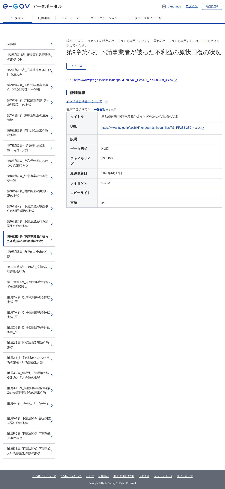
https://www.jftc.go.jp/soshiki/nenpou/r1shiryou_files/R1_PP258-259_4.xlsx (123, 80)
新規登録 (212, 6)
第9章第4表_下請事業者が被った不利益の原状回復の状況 (27, 239)
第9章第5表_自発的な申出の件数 (27, 254)
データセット (18, 18)
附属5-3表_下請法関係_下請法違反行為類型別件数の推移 (29, 451)
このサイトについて (44, 476)
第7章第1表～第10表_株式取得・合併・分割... (26, 148)
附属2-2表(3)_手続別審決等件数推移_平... (28, 330)
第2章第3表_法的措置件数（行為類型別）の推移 (27, 102)
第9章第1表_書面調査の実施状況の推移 (27, 193)
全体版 (11, 44)
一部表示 (99, 109)
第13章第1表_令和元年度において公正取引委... (28, 284)
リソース (76, 66)
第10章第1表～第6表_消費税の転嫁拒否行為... (28, 269)
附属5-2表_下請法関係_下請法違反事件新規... (29, 436)
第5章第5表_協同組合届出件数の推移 (27, 133)
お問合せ (144, 476)
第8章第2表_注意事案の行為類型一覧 (27, 178)
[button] (171, 6)
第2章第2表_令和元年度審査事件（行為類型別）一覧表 (27, 87)
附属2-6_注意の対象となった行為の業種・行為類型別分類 (28, 360)
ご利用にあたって (71, 476)
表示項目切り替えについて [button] (87, 101)
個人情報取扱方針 (123, 476)
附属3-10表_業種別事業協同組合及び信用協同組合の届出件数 (29, 390)
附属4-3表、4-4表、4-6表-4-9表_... (28, 405)
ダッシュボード (163, 476)
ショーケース (70, 18)
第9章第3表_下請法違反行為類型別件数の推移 (27, 223)
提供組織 (44, 18)
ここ (204, 40)
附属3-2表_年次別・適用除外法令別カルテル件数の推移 (28, 375)
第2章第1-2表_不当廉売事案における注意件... (29, 72)
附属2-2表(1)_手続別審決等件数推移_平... (28, 299)
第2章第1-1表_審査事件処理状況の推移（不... (29, 57)
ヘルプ (90, 476)
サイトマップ (185, 476)
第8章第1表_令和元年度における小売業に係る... (27, 163)
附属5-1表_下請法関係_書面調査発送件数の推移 (29, 420)
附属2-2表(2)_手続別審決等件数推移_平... (28, 314)
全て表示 (111, 109)
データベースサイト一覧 (145, 18)
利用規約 (103, 476)
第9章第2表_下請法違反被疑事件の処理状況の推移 (27, 208)
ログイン (192, 6)
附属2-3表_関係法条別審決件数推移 (28, 345)
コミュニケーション (103, 18)
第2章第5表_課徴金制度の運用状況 (27, 117)
